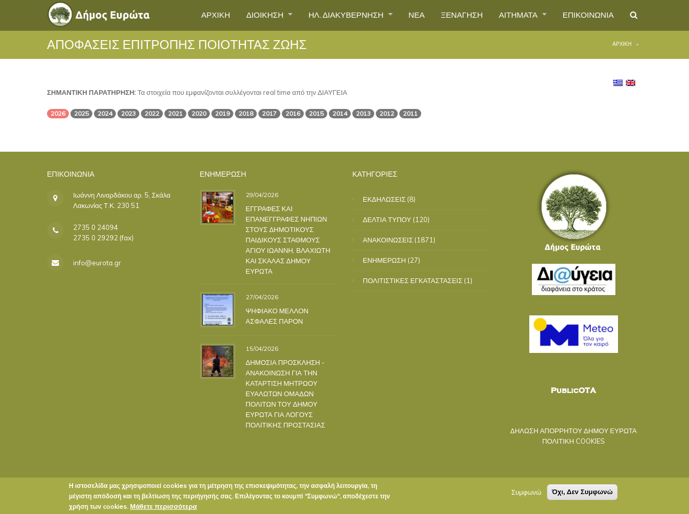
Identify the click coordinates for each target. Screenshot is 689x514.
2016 (293, 113)
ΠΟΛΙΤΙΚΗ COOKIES (572, 441)
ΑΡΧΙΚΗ (192, 15)
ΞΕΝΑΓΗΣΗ (452, 15)
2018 (246, 113)
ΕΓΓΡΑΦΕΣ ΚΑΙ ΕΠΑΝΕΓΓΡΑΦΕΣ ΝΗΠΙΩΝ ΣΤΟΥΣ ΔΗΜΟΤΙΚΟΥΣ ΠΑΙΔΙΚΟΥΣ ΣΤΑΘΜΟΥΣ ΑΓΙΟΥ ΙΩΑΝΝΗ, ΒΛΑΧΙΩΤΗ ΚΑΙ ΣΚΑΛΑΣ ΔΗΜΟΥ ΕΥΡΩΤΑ (287, 239)
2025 (81, 113)
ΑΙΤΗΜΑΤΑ (512, 15)
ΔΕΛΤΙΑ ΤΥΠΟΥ (387, 219)
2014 (339, 113)
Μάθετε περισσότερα (163, 508)
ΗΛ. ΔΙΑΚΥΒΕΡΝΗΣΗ (331, 15)
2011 (410, 113)
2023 (128, 113)
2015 (316, 113)
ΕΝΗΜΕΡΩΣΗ (384, 260)
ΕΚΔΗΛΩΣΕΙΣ (384, 199)
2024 (105, 113)
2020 (199, 113)
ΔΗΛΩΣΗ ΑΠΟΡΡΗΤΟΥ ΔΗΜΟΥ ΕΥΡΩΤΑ (572, 430)
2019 (222, 113)
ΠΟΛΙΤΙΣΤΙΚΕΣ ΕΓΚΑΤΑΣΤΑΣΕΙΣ (412, 280)
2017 (269, 113)
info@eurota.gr (96, 263)
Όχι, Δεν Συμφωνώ (582, 493)
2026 (58, 113)
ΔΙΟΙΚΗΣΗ (245, 15)
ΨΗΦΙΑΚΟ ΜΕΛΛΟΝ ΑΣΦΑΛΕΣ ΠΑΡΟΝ (276, 316)
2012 (386, 113)
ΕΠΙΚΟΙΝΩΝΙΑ (585, 15)
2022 (152, 113)
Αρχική (622, 44)
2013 (363, 113)
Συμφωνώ (526, 493)
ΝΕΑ (404, 15)
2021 (175, 113)
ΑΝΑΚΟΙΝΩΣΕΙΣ (388, 240)
